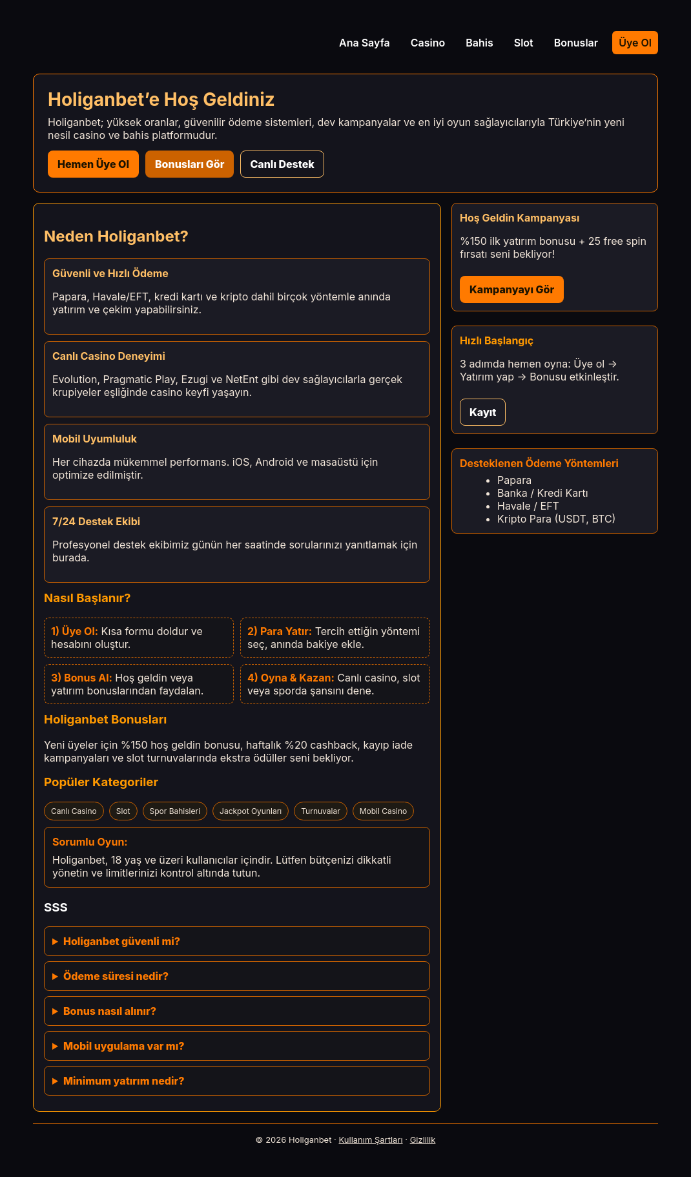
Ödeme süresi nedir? (116, 976)
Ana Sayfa (364, 42)
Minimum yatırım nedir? (124, 1080)
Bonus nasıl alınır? (109, 1011)
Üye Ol (635, 42)
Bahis (479, 42)
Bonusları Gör (189, 164)
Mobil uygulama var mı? (124, 1045)
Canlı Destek (282, 164)
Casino (428, 42)
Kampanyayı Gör (511, 289)
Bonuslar (576, 42)
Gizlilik (423, 1139)
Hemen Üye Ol (93, 164)
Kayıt (482, 412)
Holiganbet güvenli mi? (121, 941)
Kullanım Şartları (371, 1139)
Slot (523, 42)
